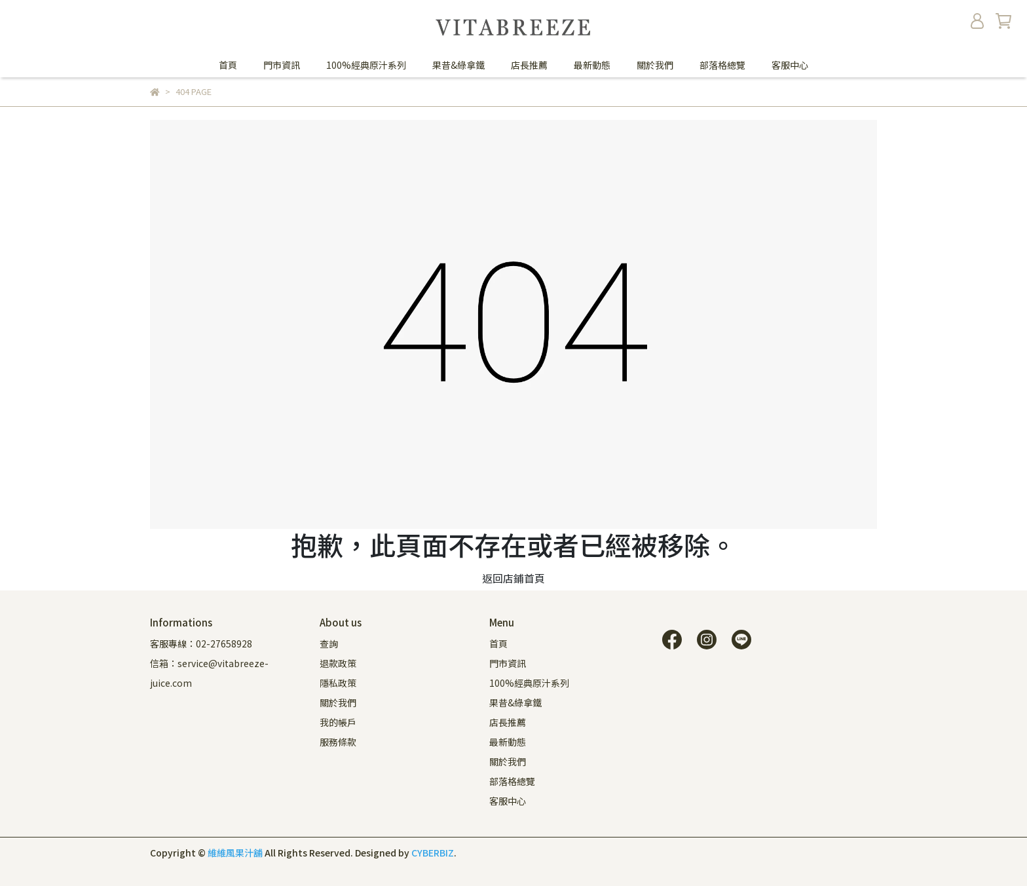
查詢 (329, 643)
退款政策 (338, 663)
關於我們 (655, 64)
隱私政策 (338, 682)
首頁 (228, 64)
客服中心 (790, 64)
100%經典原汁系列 (366, 64)
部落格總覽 (722, 64)
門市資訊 (281, 64)
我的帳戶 (338, 722)
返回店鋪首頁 (513, 578)
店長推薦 (529, 64)
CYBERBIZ (432, 852)
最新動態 (592, 64)
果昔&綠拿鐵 (458, 64)
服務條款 (338, 741)
